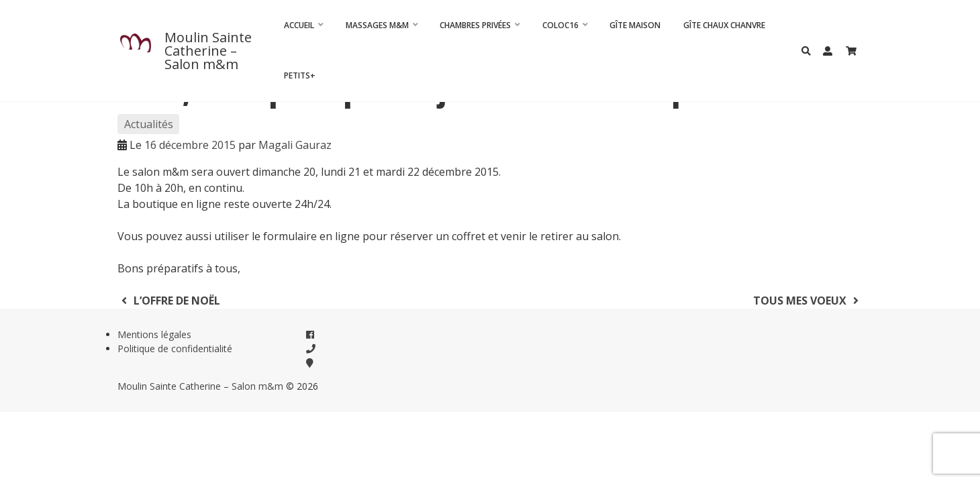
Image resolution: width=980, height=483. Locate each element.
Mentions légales (154, 334)
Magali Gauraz (295, 145)
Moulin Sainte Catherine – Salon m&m (208, 50)
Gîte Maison (634, 25)
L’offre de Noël (168, 300)
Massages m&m (377, 25)
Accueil (299, 25)
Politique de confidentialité (174, 348)
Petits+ (299, 75)
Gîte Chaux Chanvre (724, 25)
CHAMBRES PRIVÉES (475, 25)
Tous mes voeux (808, 300)
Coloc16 (560, 25)
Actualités (148, 124)
